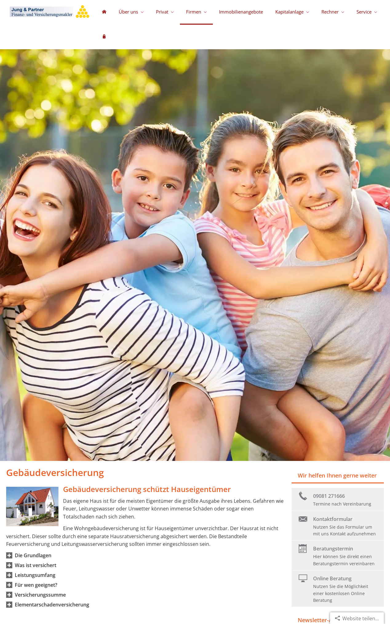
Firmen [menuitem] (193, 12)
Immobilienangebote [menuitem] (241, 12)
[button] (33, 555)
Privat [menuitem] (162, 12)
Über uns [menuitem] (128, 12)
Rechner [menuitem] (330, 12)
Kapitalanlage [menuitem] (289, 12)
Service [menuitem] (364, 12)
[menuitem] (104, 12)
